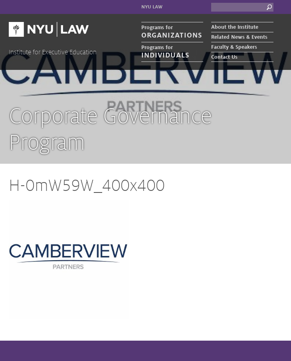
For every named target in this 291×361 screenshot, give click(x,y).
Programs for (172, 32)
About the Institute (234, 27)
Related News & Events (239, 37)
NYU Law (151, 7)
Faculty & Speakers (234, 47)
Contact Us (224, 57)
